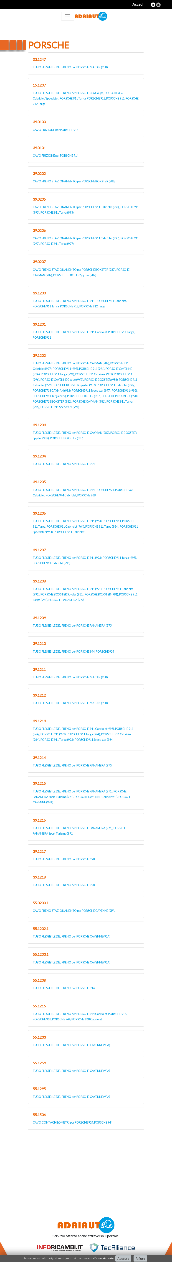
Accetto (123, 1258)
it (153, 4)
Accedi (137, 4)
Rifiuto (140, 1258)
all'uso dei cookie (103, 1258)
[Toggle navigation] (67, 16)
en (158, 4)
